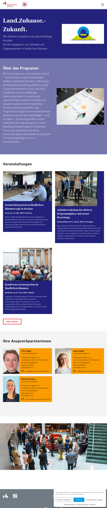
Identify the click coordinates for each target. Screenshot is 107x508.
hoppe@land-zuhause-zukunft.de (37, 371)
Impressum (93, 504)
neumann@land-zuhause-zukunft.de (38, 399)
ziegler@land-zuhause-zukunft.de (89, 371)
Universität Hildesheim (29, 353)
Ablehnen (79, 500)
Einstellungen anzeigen (94, 500)
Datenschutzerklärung (70, 504)
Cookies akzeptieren (64, 500)
